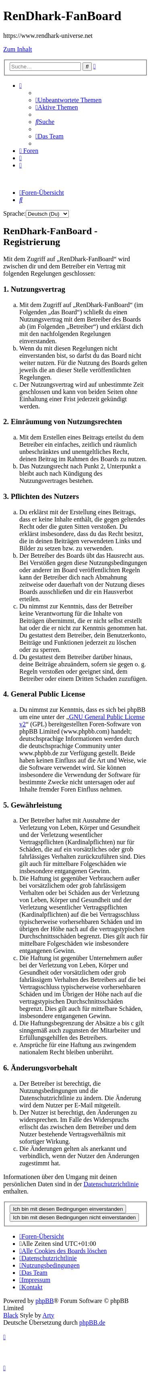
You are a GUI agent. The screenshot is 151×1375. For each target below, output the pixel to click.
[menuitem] (68, 100)
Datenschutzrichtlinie (111, 1184)
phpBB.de (92, 1322)
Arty (48, 1315)
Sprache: (14, 213)
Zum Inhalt (17, 49)
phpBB (44, 1300)
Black (10, 1315)
